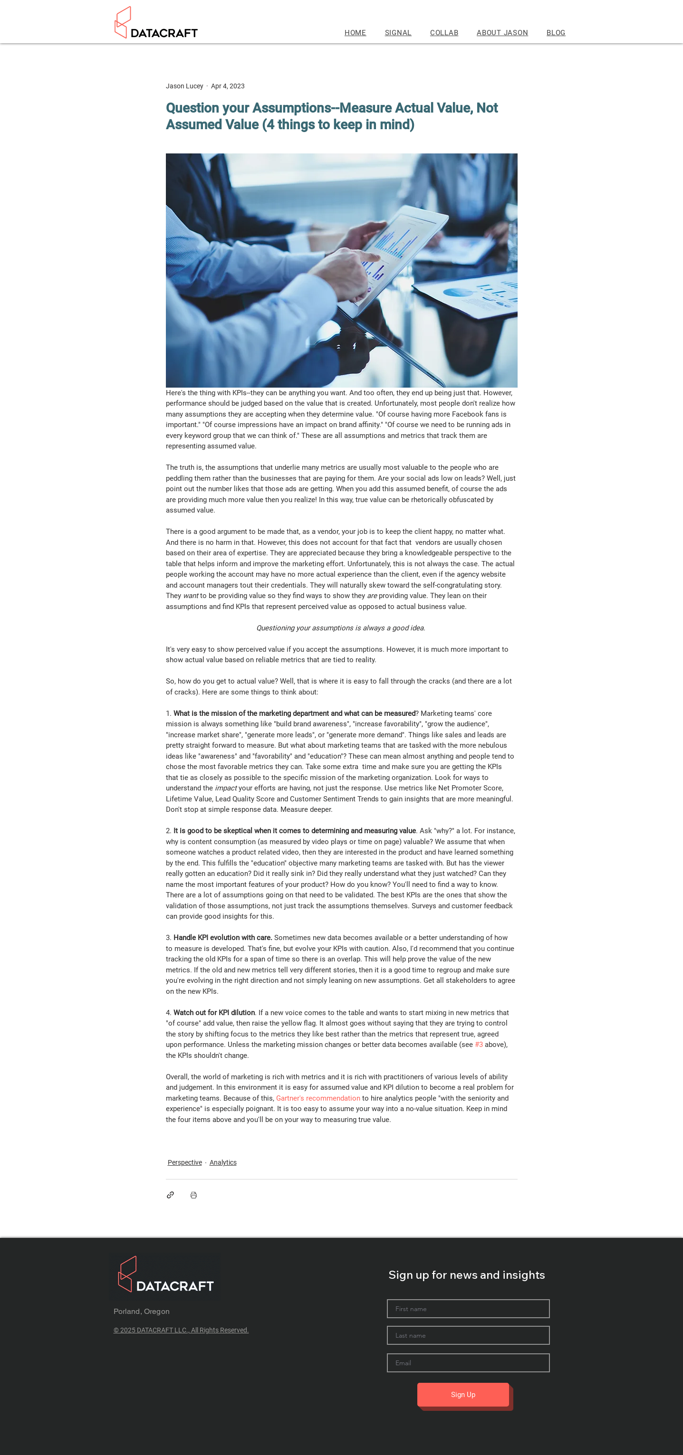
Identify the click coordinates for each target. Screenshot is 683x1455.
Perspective (185, 1162)
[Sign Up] (463, 1395)
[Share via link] (170, 1194)
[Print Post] (193, 1194)
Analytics (223, 1162)
